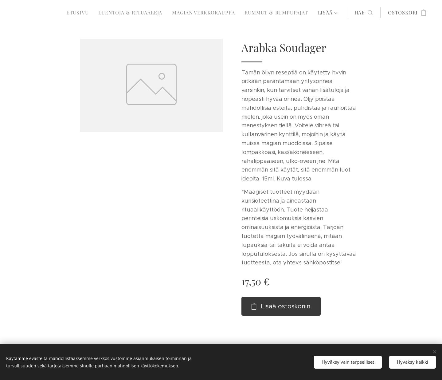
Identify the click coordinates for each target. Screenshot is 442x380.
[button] (363, 12)
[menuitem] (79, 12)
